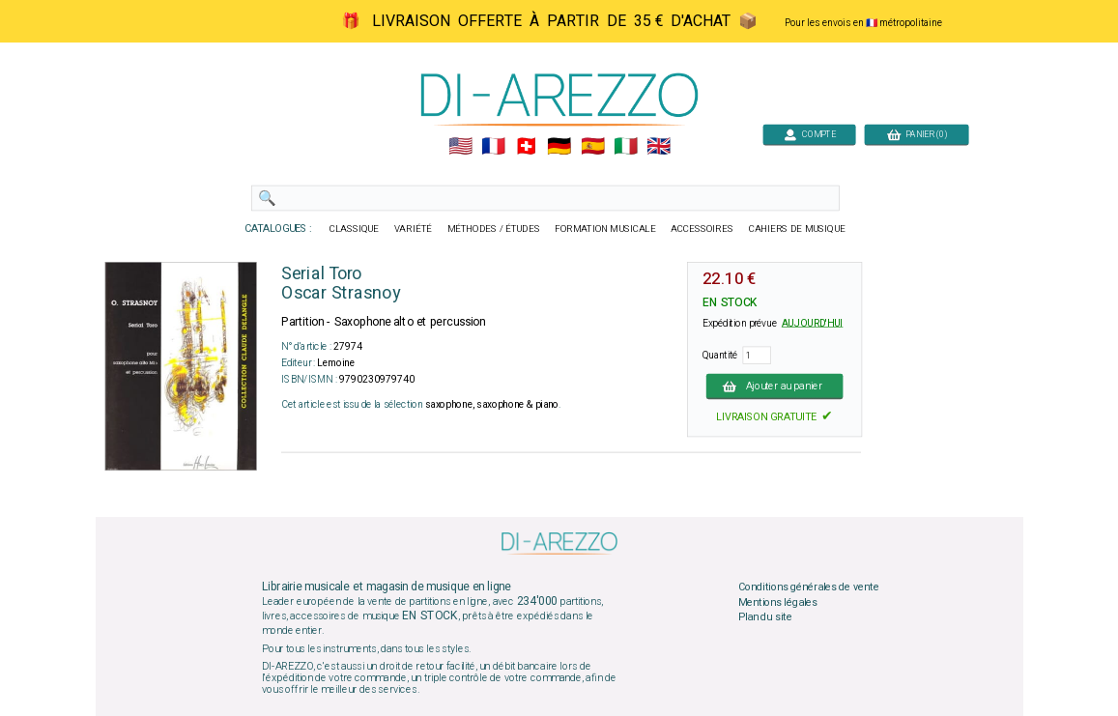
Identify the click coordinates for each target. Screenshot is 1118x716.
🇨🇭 (526, 146)
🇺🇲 (459, 146)
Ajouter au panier (774, 385)
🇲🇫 (493, 146)
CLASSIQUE (354, 229)
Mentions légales (777, 602)
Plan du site (764, 617)
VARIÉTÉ (412, 229)
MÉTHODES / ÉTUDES (492, 229)
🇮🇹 (625, 146)
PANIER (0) (916, 134)
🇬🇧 (658, 146)
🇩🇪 (559, 146)
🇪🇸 (592, 146)
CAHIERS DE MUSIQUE (796, 229)
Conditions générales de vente (807, 587)
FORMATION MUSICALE (605, 229)
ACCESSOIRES (702, 229)
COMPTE (809, 134)
